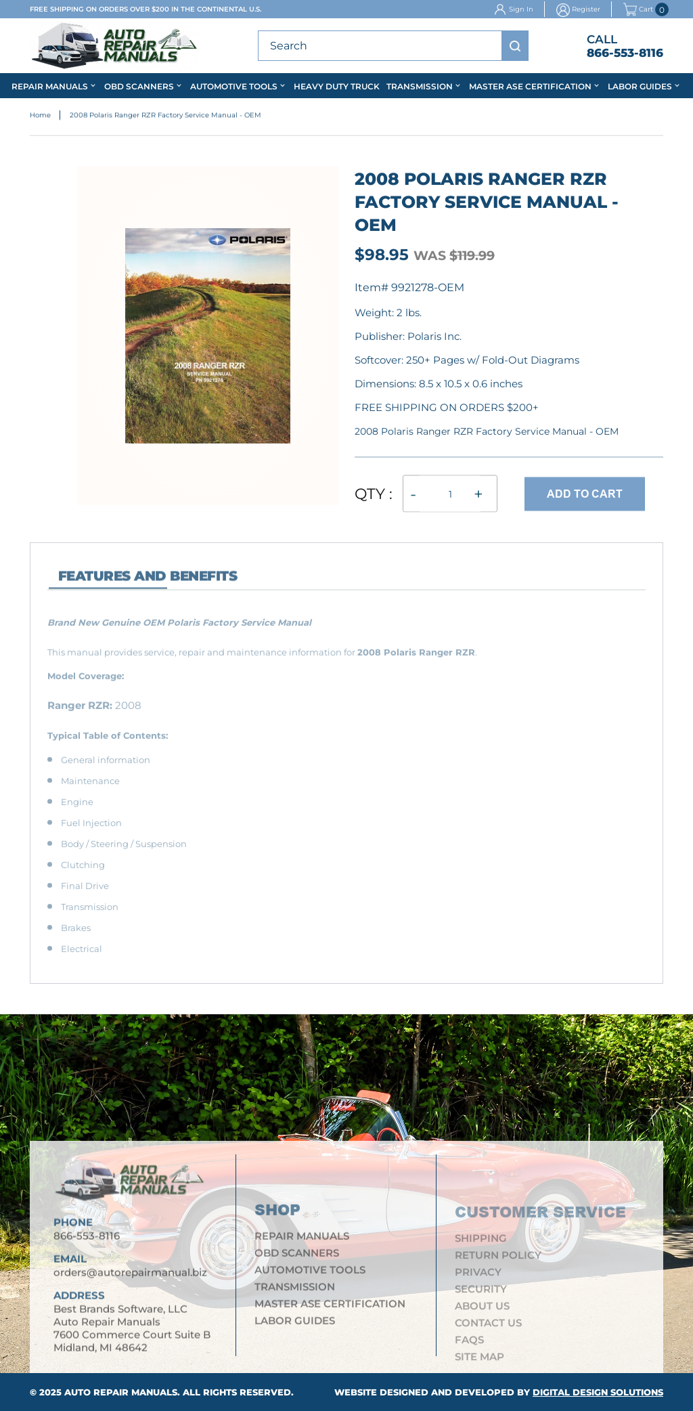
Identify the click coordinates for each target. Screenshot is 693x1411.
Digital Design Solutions (598, 1392)
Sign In (521, 9)
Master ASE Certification (530, 86)
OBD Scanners (139, 86)
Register (586, 9)
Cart (638, 9)
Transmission (419, 86)
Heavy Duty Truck (337, 86)
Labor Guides (640, 86)
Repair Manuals (50, 86)
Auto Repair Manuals (120, 1392)
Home (40, 117)
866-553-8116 (625, 53)
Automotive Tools (233, 86)
